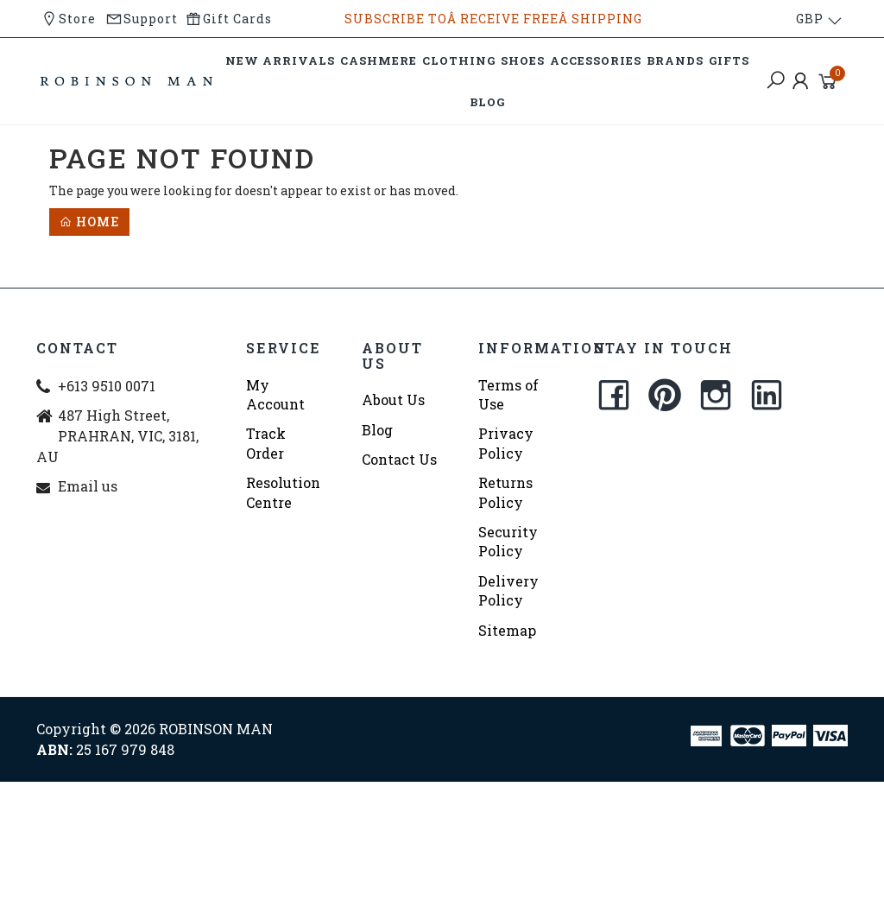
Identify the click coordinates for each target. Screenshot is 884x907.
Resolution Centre (283, 492)
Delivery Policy (508, 590)
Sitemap (507, 630)
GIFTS (729, 60)
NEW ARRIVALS (280, 60)
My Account (275, 394)
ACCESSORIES (595, 60)
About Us (393, 399)
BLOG (487, 102)
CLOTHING (459, 60)
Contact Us (399, 459)
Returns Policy (505, 492)
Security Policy (508, 541)
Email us (87, 486)
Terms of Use (508, 394)
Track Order (266, 442)
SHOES (523, 60)
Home (89, 221)
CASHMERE (378, 60)
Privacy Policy (506, 442)
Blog (377, 430)
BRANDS (675, 60)
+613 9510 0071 (106, 386)
